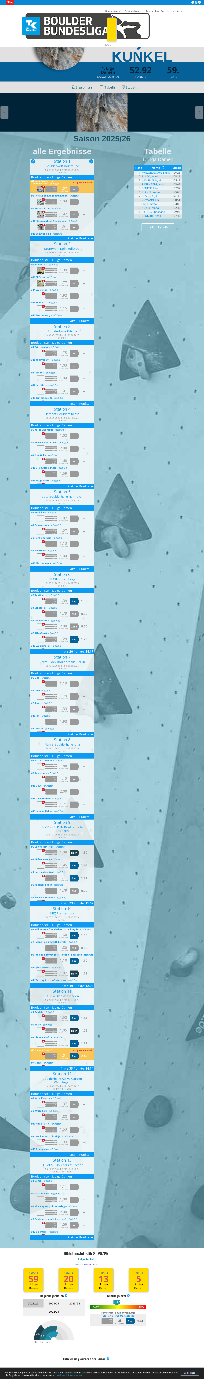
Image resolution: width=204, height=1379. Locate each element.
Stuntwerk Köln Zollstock (62, 249)
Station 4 (62, 409)
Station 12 (62, 1073)
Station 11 (62, 991)
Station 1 (62, 161)
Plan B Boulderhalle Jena (62, 744)
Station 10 (62, 908)
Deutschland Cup (155, 11)
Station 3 (62, 326)
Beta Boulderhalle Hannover (62, 496)
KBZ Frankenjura (62, 913)
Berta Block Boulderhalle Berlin (62, 662)
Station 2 (62, 243)
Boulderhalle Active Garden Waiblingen (62, 1080)
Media (175, 11)
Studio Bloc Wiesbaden (62, 996)
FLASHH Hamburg (62, 579)
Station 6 (62, 574)
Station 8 (62, 739)
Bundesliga (111, 11)
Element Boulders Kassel (62, 414)
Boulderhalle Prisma (62, 331)
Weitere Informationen (69, 1375)
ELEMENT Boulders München (62, 1165)
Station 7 (62, 657)
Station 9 (62, 822)
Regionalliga (132, 11)
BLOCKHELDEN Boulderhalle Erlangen (62, 829)
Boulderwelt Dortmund (62, 166)
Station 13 (62, 1160)
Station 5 (62, 491)
